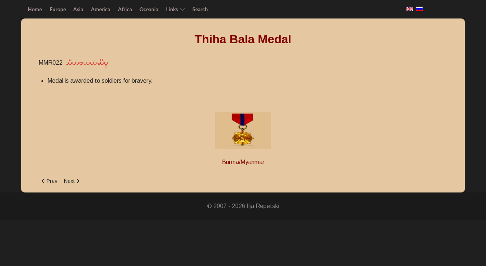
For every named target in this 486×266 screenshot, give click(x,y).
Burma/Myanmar (243, 162)
